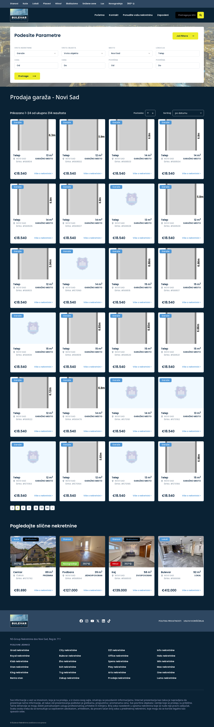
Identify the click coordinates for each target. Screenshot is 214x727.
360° (131, 3)
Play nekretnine (117, 665)
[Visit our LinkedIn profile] (103, 619)
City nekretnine (68, 649)
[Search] (200, 15)
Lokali (35, 3)
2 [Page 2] (23, 506)
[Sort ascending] (148, 111)
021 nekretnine (116, 649)
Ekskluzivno (72, 3)
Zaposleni (163, 15)
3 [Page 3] (29, 506)
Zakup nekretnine (69, 676)
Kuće (25, 3)
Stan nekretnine (19, 665)
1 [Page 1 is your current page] (17, 506)
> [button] (52, 506)
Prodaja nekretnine (119, 676)
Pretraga (27, 74)
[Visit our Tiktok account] (109, 619)
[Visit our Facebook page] (81, 619)
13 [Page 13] (42, 506)
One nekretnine (166, 671)
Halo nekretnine (166, 654)
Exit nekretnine (67, 665)
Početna (99, 15)
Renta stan (16, 676)
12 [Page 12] (36, 506)
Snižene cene (89, 3)
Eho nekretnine (67, 660)
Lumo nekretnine (166, 676)
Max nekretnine (166, 665)
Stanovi (14, 3)
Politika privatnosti (170, 619)
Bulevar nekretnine (70, 654)
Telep (161, 52)
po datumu (181, 111)
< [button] (12, 506)
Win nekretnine (165, 660)
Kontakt (113, 15)
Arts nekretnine (117, 671)
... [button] (32, 506)
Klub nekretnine (19, 660)
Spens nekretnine (118, 660)
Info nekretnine (166, 649)
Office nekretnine (118, 654)
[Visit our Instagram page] (86, 619)
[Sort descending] (153, 111)
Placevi (47, 3)
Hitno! (58, 3)
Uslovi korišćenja (194, 619)
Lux (102, 3)
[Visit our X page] (98, 619)
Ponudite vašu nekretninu (138, 15)
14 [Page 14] (47, 506)
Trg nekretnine (67, 671)
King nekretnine (19, 671)
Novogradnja (116, 3)
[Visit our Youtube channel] (92, 619)
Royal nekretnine (20, 654)
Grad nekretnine (19, 649)
